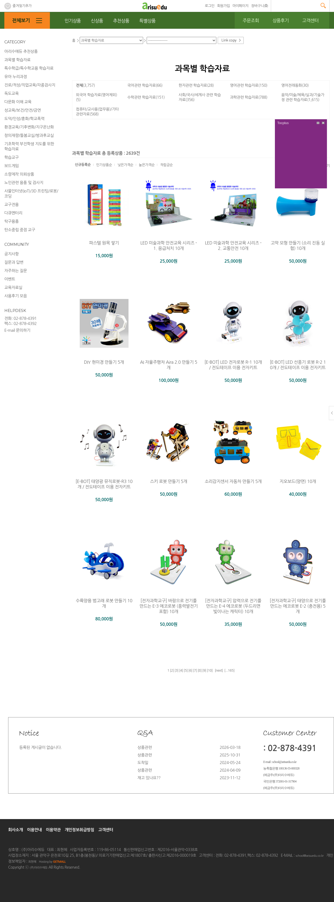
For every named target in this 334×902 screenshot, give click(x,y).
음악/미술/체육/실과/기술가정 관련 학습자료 (302, 97)
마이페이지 (241, 6)
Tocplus (283, 123)
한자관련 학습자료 (196, 85)
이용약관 (53, 830)
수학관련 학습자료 (146, 97)
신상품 (97, 20)
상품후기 (280, 20)
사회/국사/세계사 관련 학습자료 (200, 97)
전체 (85, 85)
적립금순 (166, 165)
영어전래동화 (295, 85)
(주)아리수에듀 (38, 867)
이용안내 (34, 830)
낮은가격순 (125, 165)
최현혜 (32, 861)
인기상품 (73, 20)
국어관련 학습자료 (144, 85)
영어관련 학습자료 (248, 85)
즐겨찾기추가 (17, 6)
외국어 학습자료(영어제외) (96, 97)
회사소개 (15, 830)
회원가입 (223, 6)
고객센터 (310, 20)
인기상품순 (104, 165)
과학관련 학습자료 (248, 97)
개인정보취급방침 (79, 830)
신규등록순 (83, 164)
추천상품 (121, 20)
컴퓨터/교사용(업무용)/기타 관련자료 (97, 111)
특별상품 (147, 20)
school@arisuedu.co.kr (309, 855)
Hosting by (52, 861)
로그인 (209, 6)
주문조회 (251, 20)
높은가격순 (147, 165)
